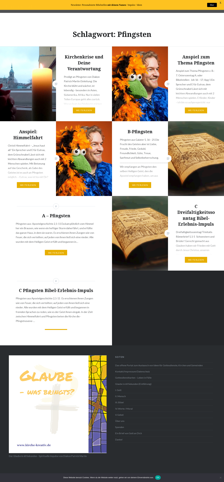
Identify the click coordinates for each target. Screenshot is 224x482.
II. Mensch (120, 393)
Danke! (119, 436)
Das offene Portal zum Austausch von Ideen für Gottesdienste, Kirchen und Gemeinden (159, 362)
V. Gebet (119, 411)
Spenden (119, 424)
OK (158, 477)
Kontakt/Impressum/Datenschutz (132, 368)
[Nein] (220, 477)
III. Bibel (119, 399)
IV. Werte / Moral (124, 405)
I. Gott (118, 387)
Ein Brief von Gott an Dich (128, 430)
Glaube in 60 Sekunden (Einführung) (133, 381)
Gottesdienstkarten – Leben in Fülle (133, 374)
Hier (212, 5)
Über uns (119, 418)
